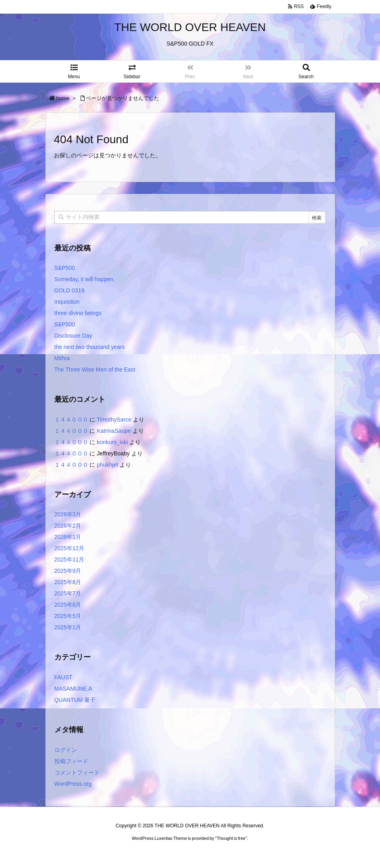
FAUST (63, 677)
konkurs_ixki (112, 442)
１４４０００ (71, 419)
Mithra (62, 358)
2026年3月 (67, 514)
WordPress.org (73, 784)
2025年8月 (67, 582)
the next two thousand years (89, 347)
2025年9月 (67, 571)
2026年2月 (67, 525)
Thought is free (231, 838)
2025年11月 (69, 559)
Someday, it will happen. (84, 279)
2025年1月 (67, 627)
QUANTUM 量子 (75, 700)
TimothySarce (114, 419)
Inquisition (67, 302)
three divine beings (78, 313)
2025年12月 (69, 548)
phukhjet (107, 464)
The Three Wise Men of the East (94, 369)
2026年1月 (67, 537)
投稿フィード (71, 761)
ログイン (65, 750)
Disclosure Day (73, 335)
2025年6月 (67, 604)
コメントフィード (77, 772)
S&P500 (64, 268)
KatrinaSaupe (114, 431)
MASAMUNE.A (73, 688)
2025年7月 (67, 593)
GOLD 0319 (69, 290)
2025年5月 (67, 616)
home (63, 98)
